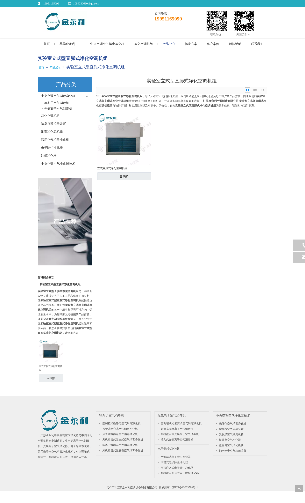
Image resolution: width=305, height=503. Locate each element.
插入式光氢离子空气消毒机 (177, 439)
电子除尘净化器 (52, 147)
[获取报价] (216, 21)
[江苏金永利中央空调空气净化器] (64, 420)
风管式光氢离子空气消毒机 (177, 428)
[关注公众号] (244, 21)
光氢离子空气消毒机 (58, 108)
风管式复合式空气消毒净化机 (120, 428)
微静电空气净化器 (230, 439)
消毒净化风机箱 (52, 131)
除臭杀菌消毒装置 (53, 123)
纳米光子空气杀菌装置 (232, 450)
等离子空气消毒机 (56, 103)
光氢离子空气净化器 (55, 446)
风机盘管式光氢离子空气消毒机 (180, 434)
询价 (51, 378)
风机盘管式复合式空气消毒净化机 (122, 439)
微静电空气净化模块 (231, 445)
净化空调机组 (50, 115)
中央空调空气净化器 (66, 435)
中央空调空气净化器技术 (58, 163)
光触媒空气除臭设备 (231, 434)
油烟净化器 (49, 155)
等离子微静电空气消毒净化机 (120, 445)
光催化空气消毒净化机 (232, 423)
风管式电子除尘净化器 (174, 462)
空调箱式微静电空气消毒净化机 (121, 423)
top (299, 488)
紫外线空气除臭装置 (231, 429)
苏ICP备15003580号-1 (185, 487)
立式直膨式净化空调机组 (50, 368)
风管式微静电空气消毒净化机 (120, 434)
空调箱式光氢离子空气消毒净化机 (181, 423)
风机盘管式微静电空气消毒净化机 (122, 450)
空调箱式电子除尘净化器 (176, 456)
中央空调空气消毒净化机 (58, 96)
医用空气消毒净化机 (55, 139)
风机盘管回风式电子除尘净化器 (180, 473)
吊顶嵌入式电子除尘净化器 (177, 467)
